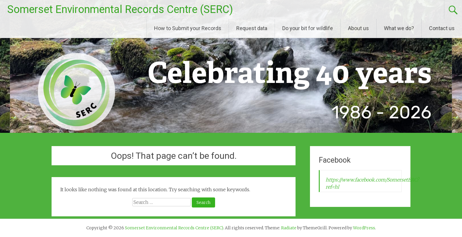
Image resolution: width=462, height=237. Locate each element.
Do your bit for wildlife (307, 28)
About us (358, 28)
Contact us (442, 28)
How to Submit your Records (187, 28)
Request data (251, 28)
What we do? (399, 28)
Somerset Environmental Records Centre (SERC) (120, 9)
